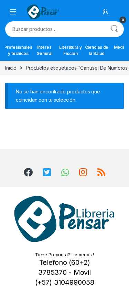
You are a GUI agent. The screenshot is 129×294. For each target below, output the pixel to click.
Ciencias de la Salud (96, 50)
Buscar (114, 29)
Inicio (11, 68)
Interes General (44, 50)
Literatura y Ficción (70, 50)
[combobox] (55, 29)
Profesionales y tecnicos (18, 50)
